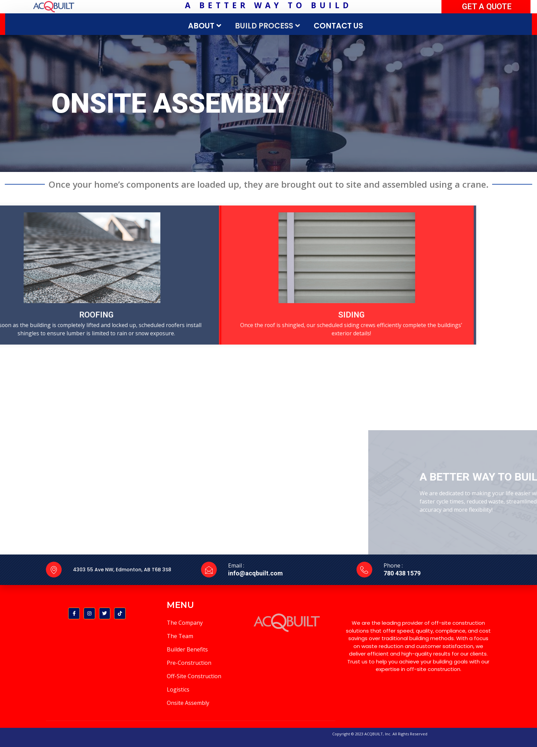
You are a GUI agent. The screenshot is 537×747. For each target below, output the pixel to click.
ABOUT (205, 26)
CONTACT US (338, 26)
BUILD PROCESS (268, 26)
